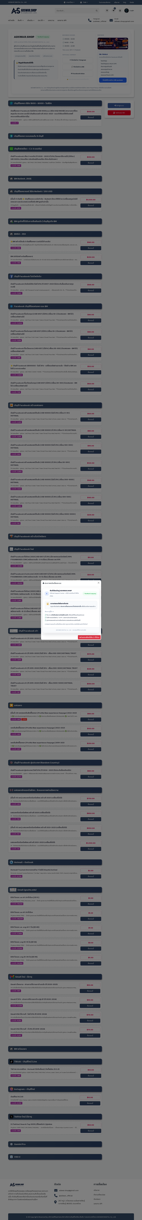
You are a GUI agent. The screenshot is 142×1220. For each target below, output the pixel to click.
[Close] (98, 582)
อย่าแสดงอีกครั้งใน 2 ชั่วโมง (89, 637)
